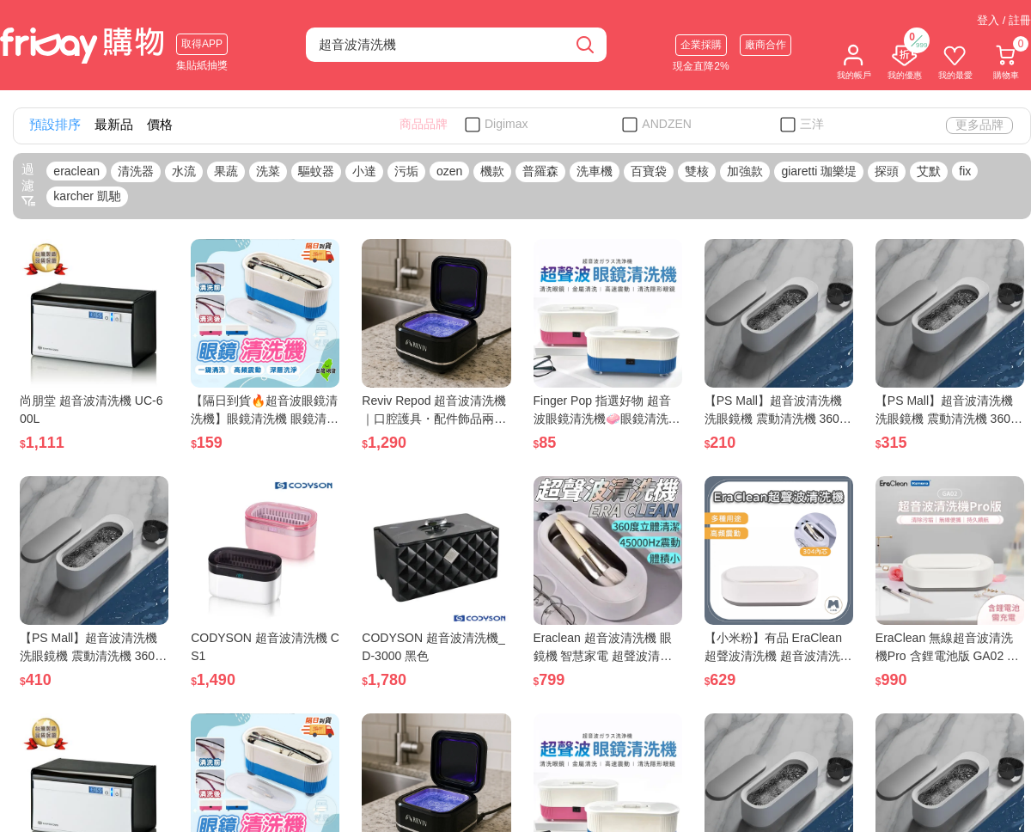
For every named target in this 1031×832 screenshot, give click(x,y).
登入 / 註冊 (1004, 20)
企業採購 (701, 45)
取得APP (202, 44)
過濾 (28, 185)
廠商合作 (765, 45)
